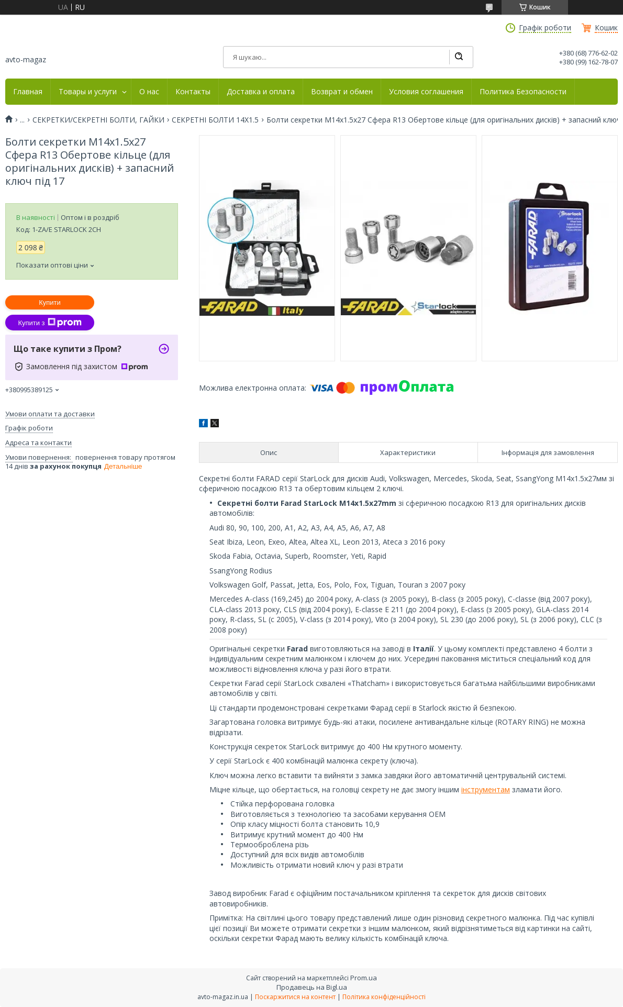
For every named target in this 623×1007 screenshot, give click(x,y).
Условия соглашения (426, 91)
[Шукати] (458, 57)
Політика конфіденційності (384, 996)
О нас (149, 91)
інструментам (485, 789)
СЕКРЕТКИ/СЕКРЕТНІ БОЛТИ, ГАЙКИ (98, 120)
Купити (50, 302)
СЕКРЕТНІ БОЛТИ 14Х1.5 (215, 120)
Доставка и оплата (261, 91)
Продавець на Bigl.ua (311, 987)
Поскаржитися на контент (295, 996)
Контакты (192, 91)
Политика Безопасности (523, 91)
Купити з (49, 322)
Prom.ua (363, 977)
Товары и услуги (88, 91)
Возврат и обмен (342, 91)
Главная (27, 91)
